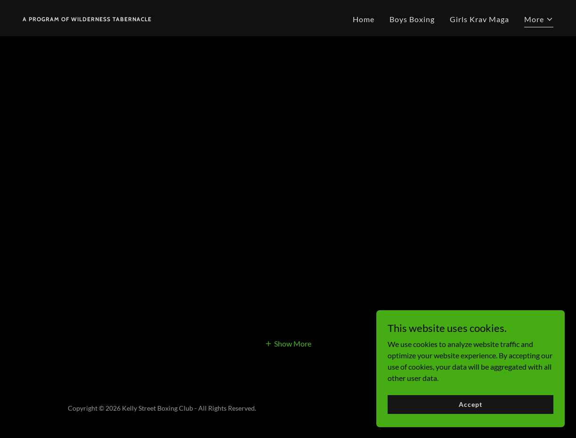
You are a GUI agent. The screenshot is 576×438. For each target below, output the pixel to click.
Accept (470, 404)
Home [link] (363, 19)
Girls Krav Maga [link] (479, 19)
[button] (538, 20)
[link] (87, 18)
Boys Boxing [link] (412, 19)
